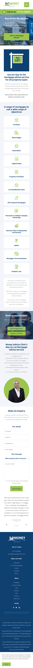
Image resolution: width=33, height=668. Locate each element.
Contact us (16, 596)
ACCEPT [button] (6, 664)
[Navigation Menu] (26, 4)
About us (16, 590)
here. (3, 660)
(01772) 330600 (17, 551)
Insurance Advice (16, 585)
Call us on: (18, 12)
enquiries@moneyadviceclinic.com (16, 554)
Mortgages (16, 582)
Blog (16, 593)
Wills (16, 588)
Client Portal (17, 598)
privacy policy (16, 483)
